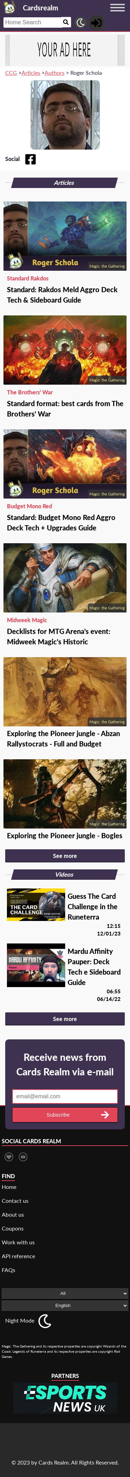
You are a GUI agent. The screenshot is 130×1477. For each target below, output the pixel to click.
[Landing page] (10, 7)
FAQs (8, 1269)
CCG (11, 72)
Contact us (15, 1200)
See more (65, 855)
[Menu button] (117, 14)
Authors (54, 72)
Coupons (13, 1228)
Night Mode (19, 1320)
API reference (18, 1256)
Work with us (18, 1242)
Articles (30, 72)
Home (9, 1186)
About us (13, 1214)
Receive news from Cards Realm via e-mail (65, 1064)
